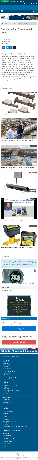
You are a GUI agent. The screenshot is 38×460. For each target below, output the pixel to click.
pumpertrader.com (8, 445)
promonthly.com (7, 441)
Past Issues (6, 370)
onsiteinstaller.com (8, 438)
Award (4, 414)
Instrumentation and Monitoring (12, 390)
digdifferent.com (7, 435)
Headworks (6, 388)
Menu (2, 12)
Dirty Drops (6, 374)
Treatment (6, 392)
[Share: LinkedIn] (10, 47)
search (35, 11)
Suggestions (6, 361)
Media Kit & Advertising (9, 365)
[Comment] (14, 47)
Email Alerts (6, 366)
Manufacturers (7, 397)
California (5, 424)
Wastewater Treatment (9, 421)
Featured (5, 413)
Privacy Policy (35, 457)
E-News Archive (7, 373)
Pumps (5, 387)
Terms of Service (19, 458)
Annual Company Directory (10, 371)
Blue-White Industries (9, 418)
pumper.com (6, 443)
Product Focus (14, 23)
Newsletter (6, 363)
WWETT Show (6, 446)
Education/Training (8, 411)
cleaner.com (6, 433)
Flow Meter (4, 293)
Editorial (7, 23)
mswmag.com (6, 437)
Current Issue (6, 368)
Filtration (5, 393)
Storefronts (6, 399)
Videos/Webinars (7, 402)
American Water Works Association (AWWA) (15, 426)
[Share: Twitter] (7, 47)
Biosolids (5, 423)
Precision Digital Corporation (8, 290)
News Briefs (6, 419)
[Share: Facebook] (3, 47)
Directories (6, 404)
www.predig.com (7, 81)
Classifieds (6, 400)
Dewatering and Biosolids (10, 385)
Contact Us (6, 360)
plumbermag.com (8, 440)
